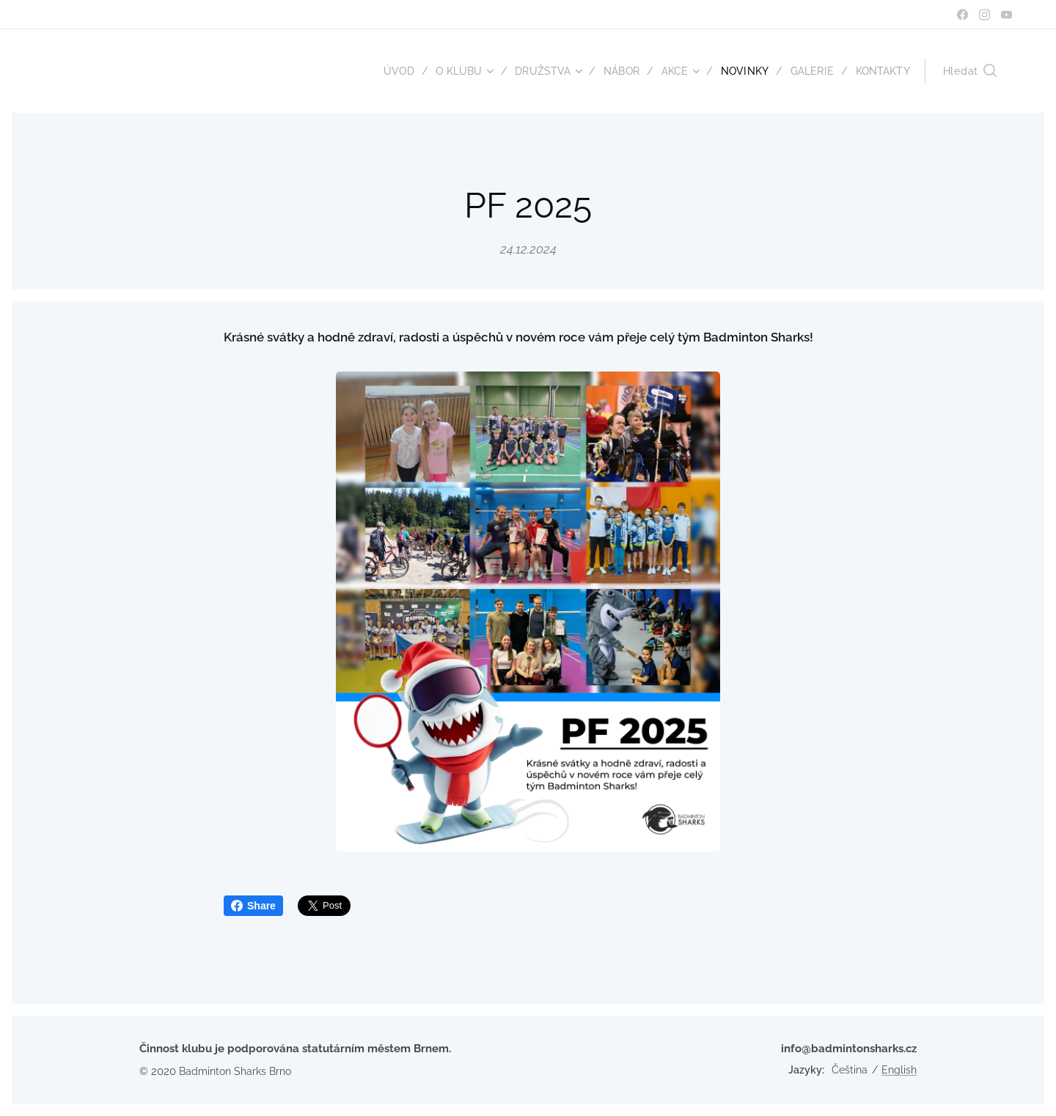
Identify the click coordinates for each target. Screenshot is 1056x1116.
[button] (970, 71)
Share (253, 906)
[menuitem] (386, 71)
